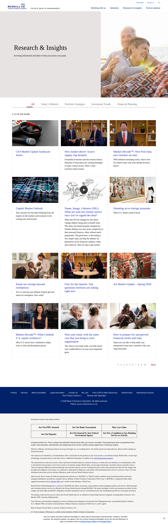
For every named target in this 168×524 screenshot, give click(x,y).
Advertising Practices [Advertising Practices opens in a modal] (145, 393)
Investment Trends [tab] (102, 104)
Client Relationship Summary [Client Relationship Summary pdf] (103, 458)
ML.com (85, 393)
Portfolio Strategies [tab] (74, 104)
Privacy (14, 393)
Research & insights (132, 8)
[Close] (164, 518)
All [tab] (30, 104)
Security (24, 393)
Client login (140, 2)
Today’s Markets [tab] (47, 104)
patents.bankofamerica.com (87, 404)
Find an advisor (153, 8)
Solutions (114, 8)
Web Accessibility (39, 393)
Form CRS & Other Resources (105, 393)
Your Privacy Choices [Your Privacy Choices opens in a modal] (71, 396)
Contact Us (73, 393)
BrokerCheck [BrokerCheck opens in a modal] (127, 393)
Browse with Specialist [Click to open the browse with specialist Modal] (96, 396)
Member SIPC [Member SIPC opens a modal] (55, 482)
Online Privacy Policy (88, 521)
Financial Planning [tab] (129, 104)
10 (145, 365)
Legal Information (57, 393)
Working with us (98, 8)
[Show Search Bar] (159, 3)
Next (153, 365)
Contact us (150, 2)
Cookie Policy (106, 521)
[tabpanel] (84, 240)
